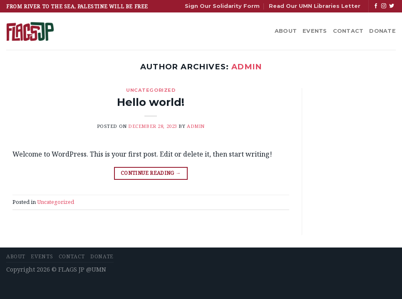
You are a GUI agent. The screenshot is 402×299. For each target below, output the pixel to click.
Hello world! (150, 102)
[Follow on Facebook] (375, 6)
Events (315, 31)
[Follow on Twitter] (391, 6)
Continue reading (151, 173)
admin (246, 66)
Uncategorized (150, 90)
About (286, 31)
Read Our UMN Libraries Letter (314, 6)
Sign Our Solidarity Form (222, 6)
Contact (348, 31)
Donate (382, 31)
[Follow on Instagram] (383, 6)
